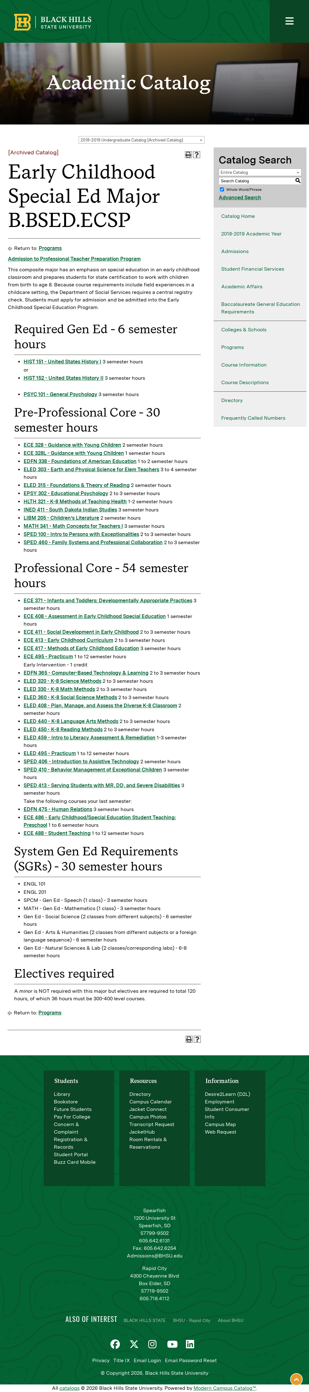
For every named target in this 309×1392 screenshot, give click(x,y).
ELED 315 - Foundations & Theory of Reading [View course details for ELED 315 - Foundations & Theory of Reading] (77, 485)
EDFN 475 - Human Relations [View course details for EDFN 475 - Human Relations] (58, 809)
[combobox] (142, 140)
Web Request (220, 1132)
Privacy (101, 1360)
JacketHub (142, 1132)
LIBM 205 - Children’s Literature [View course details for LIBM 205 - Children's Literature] (61, 518)
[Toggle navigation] (289, 21)
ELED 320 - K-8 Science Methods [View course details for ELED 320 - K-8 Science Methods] (62, 681)
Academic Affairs (241, 287)
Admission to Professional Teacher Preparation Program (74, 259)
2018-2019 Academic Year (251, 234)
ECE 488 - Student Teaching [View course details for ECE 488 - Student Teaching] (57, 833)
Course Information (244, 365)
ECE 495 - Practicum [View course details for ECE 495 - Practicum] (48, 657)
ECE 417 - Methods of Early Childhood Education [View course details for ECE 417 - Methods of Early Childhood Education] (81, 648)
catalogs (69, 1388)
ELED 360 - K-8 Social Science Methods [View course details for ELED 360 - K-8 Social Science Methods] (70, 697)
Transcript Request (151, 1124)
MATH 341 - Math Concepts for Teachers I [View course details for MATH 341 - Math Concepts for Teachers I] (73, 526)
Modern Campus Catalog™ (225, 1388)
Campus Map (220, 1124)
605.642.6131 (154, 1241)
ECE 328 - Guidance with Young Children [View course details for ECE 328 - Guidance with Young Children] (72, 445)
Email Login (147, 1360)
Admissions (235, 251)
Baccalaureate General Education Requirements (260, 308)
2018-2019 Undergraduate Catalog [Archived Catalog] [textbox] (132, 140)
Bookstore (66, 1102)
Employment (219, 1102)
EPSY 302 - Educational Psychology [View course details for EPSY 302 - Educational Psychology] (66, 493)
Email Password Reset (191, 1360)
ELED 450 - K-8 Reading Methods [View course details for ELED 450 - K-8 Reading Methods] (63, 729)
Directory (232, 400)
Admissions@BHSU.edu (155, 1256)
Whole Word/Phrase (244, 189)
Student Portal (71, 1154)
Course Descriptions (245, 382)
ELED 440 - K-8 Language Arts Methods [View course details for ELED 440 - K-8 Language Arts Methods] (71, 721)
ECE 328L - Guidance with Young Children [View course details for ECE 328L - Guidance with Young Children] (74, 453)
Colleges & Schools (244, 330)
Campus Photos (147, 1117)
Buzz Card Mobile (75, 1162)
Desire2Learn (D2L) (227, 1094)
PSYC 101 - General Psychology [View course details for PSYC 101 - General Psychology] (60, 394)
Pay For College (72, 1117)
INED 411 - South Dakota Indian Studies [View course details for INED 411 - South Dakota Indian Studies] (70, 510)
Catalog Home (238, 216)
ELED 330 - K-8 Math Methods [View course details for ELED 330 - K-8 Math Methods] (59, 689)
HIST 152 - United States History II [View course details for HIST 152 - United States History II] (64, 378)
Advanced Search (240, 198)
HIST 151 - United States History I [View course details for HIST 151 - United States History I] (62, 362)
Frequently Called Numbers (253, 418)
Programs (50, 248)
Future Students (73, 1109)
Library (62, 1094)
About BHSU (231, 1320)
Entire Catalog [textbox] (234, 172)
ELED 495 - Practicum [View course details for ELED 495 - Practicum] (50, 753)
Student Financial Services (252, 269)
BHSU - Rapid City (191, 1320)
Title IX (121, 1360)
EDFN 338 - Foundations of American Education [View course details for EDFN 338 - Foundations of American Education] (80, 461)
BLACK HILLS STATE (145, 1320)
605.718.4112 (154, 1298)
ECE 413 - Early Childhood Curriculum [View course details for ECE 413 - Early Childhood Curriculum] (68, 640)
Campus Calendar (150, 1102)
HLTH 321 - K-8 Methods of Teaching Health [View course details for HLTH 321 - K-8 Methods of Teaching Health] (75, 502)
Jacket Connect (148, 1109)
